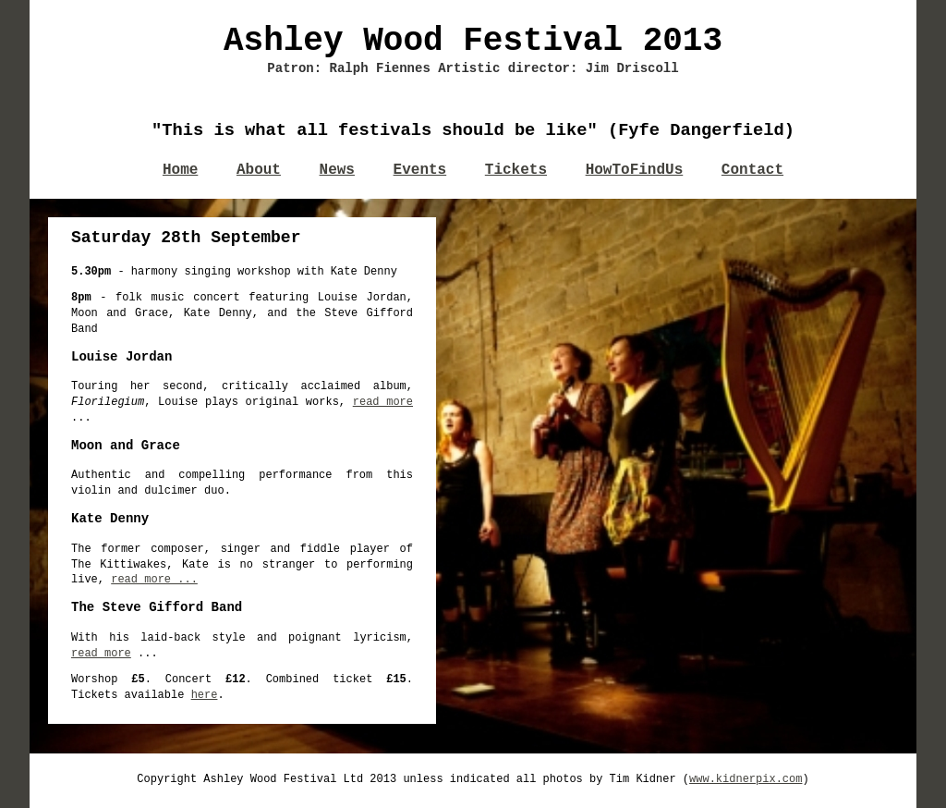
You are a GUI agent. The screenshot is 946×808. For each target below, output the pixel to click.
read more (383, 402)
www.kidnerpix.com (745, 779)
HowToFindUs (635, 170)
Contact (752, 170)
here (204, 695)
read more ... (154, 579)
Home (180, 170)
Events (420, 170)
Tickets (516, 170)
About (258, 170)
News (337, 170)
